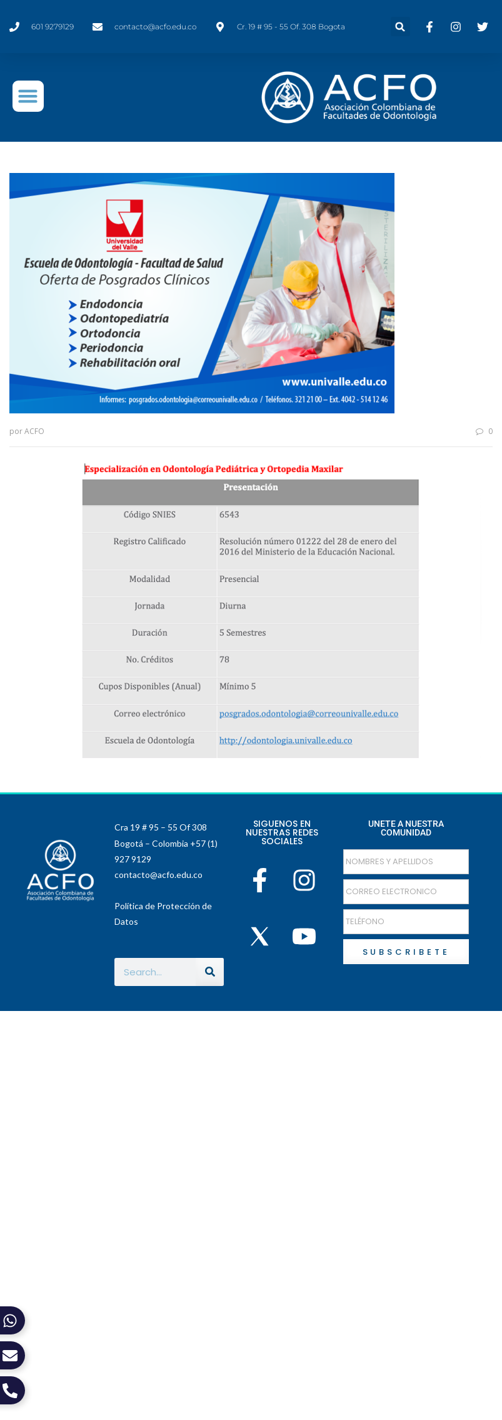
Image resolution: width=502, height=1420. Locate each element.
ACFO (34, 431)
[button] (400, 26)
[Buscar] (210, 971)
